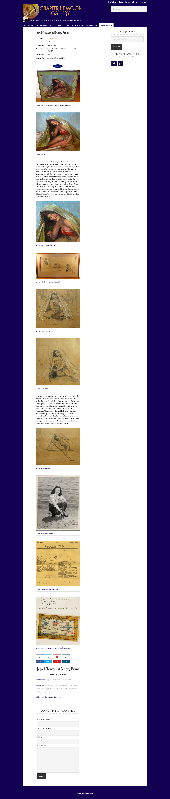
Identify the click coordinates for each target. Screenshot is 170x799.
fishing (44, 689)
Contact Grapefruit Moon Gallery (58, 711)
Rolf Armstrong (52, 38)
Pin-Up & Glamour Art (52, 680)
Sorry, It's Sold (66, 680)
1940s (47, 686)
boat (70, 686)
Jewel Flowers (52, 689)
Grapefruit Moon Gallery (52, 13)
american (53, 686)
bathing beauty (63, 686)
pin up (75, 689)
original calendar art (65, 689)
